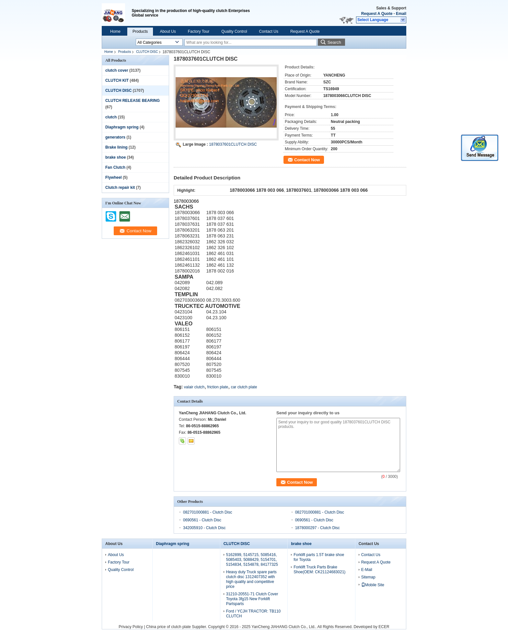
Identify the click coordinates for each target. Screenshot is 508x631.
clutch (111, 117)
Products (140, 31)
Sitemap (368, 577)
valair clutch (194, 387)
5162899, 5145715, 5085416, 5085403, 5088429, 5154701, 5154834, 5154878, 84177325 (252, 559)
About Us (168, 31)
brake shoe (115, 157)
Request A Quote (376, 13)
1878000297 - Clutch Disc (317, 528)
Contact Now (307, 159)
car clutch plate (244, 387)
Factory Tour (198, 31)
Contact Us (268, 31)
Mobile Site (372, 585)
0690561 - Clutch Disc (202, 520)
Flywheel (113, 177)
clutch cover (116, 70)
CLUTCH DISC (147, 52)
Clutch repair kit (120, 187)
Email (401, 13)
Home (115, 31)
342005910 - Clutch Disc (204, 528)
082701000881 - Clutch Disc (207, 512)
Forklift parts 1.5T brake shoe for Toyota (319, 557)
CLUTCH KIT (117, 80)
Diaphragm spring (122, 127)
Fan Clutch (115, 167)
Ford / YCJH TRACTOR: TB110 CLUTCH (253, 613)
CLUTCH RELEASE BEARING (132, 100)
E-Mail (366, 569)
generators (115, 137)
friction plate (217, 387)
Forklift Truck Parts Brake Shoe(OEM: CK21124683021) (319, 569)
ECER (383, 627)
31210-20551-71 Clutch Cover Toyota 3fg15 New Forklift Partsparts (252, 599)
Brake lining (116, 147)
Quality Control (234, 31)
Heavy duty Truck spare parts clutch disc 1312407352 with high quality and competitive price (251, 579)
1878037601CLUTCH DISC (233, 144)
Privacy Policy (131, 627)
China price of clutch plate (168, 627)
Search (334, 42)
